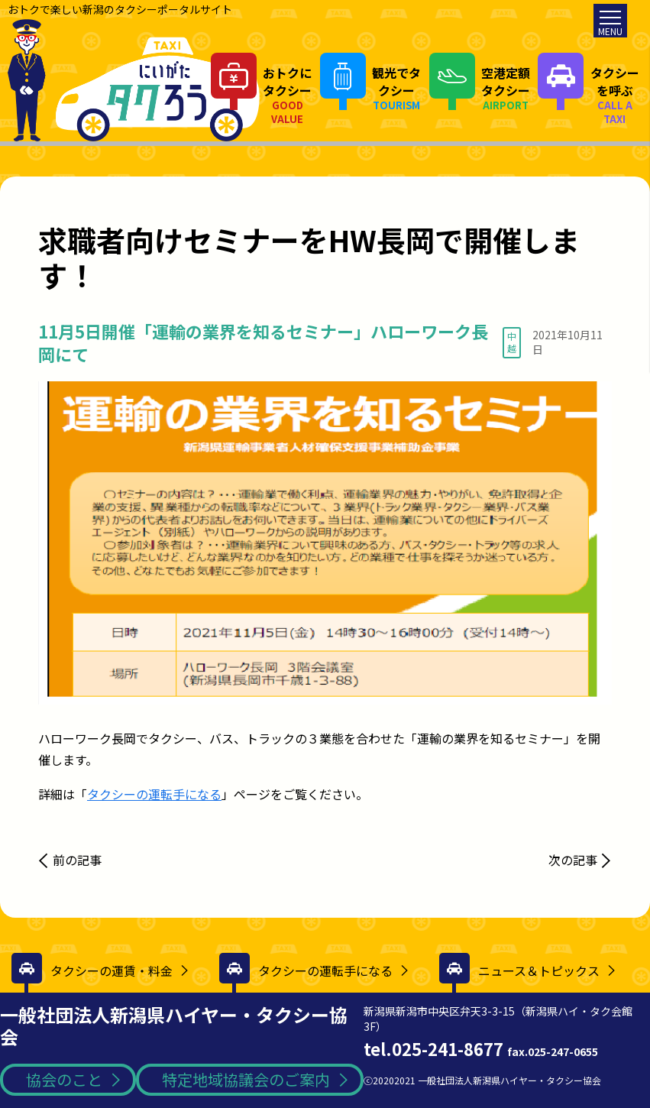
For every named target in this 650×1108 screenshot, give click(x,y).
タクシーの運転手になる (154, 794)
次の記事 (572, 859)
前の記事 (77, 859)
